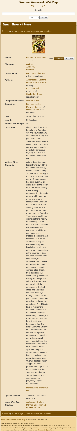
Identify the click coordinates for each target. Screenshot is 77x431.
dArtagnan (30, 402)
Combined (59, 58)
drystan (40, 402)
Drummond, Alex (33, 104)
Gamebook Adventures (36, 57)
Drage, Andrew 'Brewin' (36, 82)
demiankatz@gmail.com (46, 430)
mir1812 (42, 405)
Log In (43, 5)
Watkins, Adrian (33, 100)
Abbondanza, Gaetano (36, 80)
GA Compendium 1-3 (35, 73)
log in (11, 31)
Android (29, 64)
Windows (30, 70)
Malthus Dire (31, 405)
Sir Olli (37, 407)
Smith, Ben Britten (34, 94)
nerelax (29, 407)
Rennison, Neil (32, 88)
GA (41, 173)
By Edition (69, 58)
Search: (38, 10)
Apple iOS (30, 67)
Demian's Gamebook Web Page (38, 2)
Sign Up (34, 5)
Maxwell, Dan (32, 107)
